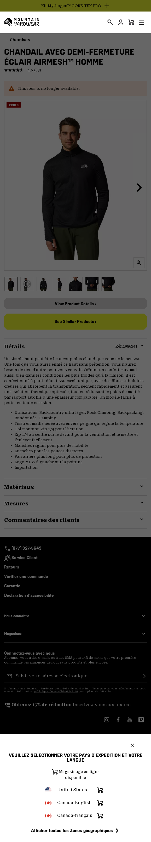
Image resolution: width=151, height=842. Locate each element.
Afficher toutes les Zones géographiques (75, 830)
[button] (141, 22)
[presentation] (110, 22)
